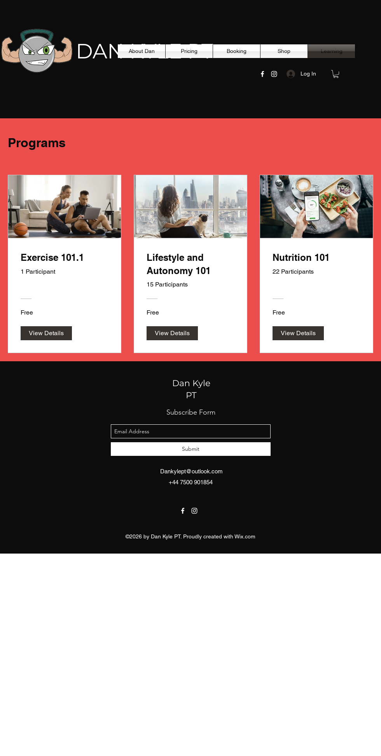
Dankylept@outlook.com (191, 471)
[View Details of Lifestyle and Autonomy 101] (172, 333)
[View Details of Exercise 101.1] (46, 333)
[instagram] (274, 74)
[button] (336, 74)
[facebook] (262, 74)
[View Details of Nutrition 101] (298, 333)
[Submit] (191, 449)
